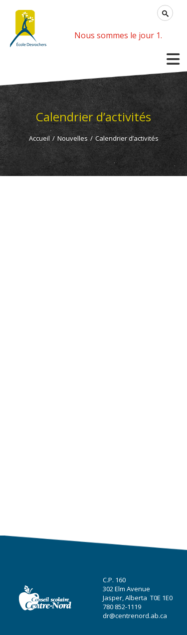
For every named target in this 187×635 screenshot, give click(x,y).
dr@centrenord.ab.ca (135, 615)
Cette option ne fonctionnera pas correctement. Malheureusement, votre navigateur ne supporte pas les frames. (93, 330)
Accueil (39, 138)
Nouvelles (72, 138)
